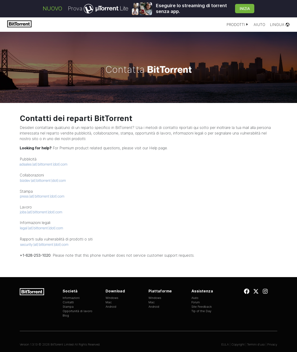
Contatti (68, 302)
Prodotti (237, 24)
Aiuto (259, 24)
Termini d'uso (256, 344)
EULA (225, 344)
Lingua (280, 24)
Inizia (245, 8)
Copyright (238, 344)
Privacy (272, 344)
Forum (195, 302)
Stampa (68, 306)
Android (111, 306)
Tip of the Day (201, 311)
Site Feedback (201, 306)
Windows (112, 298)
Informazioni (71, 298)
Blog (66, 315)
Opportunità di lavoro (77, 311)
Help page (158, 148)
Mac (109, 302)
